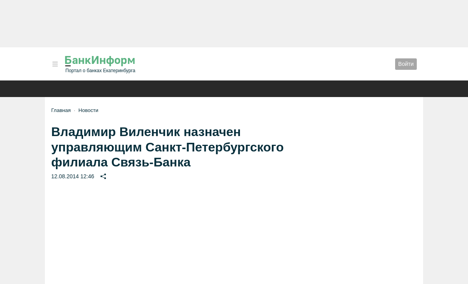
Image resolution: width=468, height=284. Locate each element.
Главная (61, 110)
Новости (88, 110)
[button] (55, 64)
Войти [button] (406, 64)
